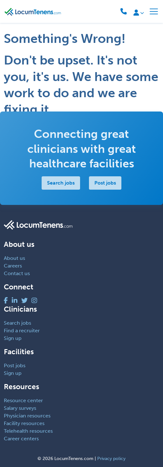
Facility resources (24, 423)
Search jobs (61, 183)
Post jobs (105, 183)
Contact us (17, 273)
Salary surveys (20, 408)
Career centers (21, 439)
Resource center (23, 400)
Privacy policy (111, 458)
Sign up (13, 338)
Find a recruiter (22, 331)
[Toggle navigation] (153, 11)
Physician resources (27, 416)
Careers (13, 266)
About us (14, 258)
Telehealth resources (28, 431)
